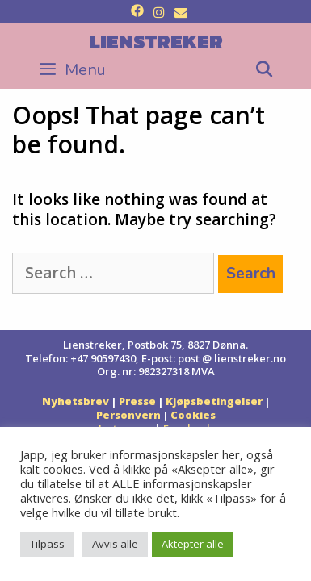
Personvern (128, 415)
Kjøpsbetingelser (214, 401)
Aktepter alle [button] (193, 544)
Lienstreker (156, 41)
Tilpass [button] (47, 544)
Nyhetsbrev (75, 401)
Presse (137, 401)
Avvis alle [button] (115, 544)
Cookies (193, 415)
